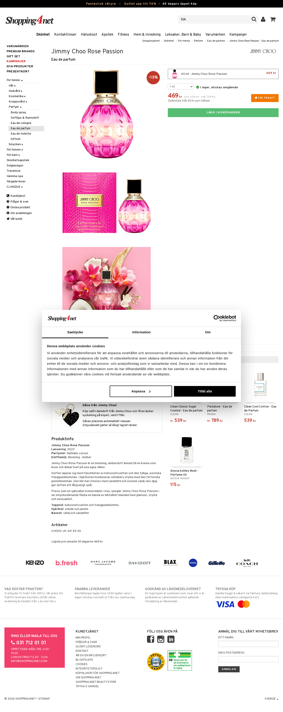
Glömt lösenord (88, 646)
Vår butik (14, 219)
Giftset (16, 139)
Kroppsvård (18, 102)
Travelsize (14, 171)
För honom (15, 150)
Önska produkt (18, 207)
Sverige (272, 699)
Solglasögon (15, 166)
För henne (184, 41)
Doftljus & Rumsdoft (25, 118)
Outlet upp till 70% (140, 4)
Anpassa (141, 391)
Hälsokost (89, 35)
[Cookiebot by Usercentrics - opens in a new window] (216, 318)
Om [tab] (207, 332)
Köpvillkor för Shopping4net (98, 673)
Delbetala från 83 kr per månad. (189, 101)
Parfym (198, 41)
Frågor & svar (18, 202)
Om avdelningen (19, 213)
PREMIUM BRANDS (20, 51)
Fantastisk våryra (101, 4)
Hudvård (16, 91)
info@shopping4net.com (29, 661)
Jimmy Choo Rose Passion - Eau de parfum (254, 41)
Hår (12, 86)
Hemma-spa (15, 176)
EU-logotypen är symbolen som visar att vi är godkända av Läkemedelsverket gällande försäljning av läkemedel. (176, 595)
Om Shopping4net (88, 677)
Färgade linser (16, 181)
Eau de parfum (216, 41)
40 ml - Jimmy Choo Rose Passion (223, 73)
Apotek (107, 35)
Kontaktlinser (65, 35)
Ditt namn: (226, 637)
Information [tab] (141, 332)
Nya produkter (20, 66)
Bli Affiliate (84, 660)
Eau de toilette (21, 134)
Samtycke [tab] (75, 332)
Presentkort (18, 71)
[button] (272, 19)
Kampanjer (238, 35)
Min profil (83, 638)
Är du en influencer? (91, 655)
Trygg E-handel (87, 686)
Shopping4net (151, 41)
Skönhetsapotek (18, 160)
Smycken (16, 144)
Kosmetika (17, 96)
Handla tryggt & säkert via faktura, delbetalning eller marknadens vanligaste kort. (247, 596)
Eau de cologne (21, 123)
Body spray (18, 112)
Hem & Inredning (147, 35)
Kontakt (82, 651)
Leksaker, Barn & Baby (183, 35)
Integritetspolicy (89, 669)
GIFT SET (13, 56)
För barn (14, 155)
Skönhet (43, 35)
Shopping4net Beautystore (96, 682)
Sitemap (44, 699)
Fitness (123, 35)
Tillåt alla (205, 391)
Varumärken (215, 35)
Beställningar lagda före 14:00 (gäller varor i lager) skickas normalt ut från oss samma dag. (106, 593)
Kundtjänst (16, 196)
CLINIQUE (15, 187)
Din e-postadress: (231, 653)
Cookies (82, 664)
